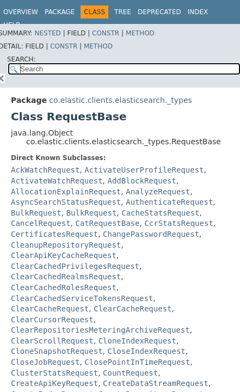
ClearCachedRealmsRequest (66, 276)
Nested (47, 33)
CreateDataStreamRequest (155, 383)
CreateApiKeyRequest (54, 383)
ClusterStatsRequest (54, 373)
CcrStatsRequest (178, 223)
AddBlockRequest (141, 180)
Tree (122, 12)
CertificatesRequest (54, 234)
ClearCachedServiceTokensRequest (82, 298)
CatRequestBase (107, 223)
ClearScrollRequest (52, 340)
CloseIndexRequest (146, 351)
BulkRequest (36, 213)
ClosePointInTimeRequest (137, 362)
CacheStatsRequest (160, 213)
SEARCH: (21, 59)
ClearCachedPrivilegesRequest (75, 266)
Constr (105, 33)
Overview (20, 12)
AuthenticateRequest (169, 202)
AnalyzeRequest (158, 191)
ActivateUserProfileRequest (144, 170)
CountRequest (130, 373)
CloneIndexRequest (137, 340)
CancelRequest (41, 223)
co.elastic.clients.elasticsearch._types (120, 100)
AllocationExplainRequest (66, 191)
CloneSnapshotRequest (57, 351)
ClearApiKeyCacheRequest (63, 255)
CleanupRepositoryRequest (66, 245)
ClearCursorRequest (52, 319)
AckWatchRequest (45, 170)
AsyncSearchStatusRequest (66, 202)
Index (198, 12)
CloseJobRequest (45, 362)
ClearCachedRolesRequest (63, 287)
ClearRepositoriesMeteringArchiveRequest (100, 330)
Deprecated (159, 12)
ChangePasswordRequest (151, 234)
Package (60, 12)
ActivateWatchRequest (57, 180)
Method (140, 33)
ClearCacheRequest (50, 308)
